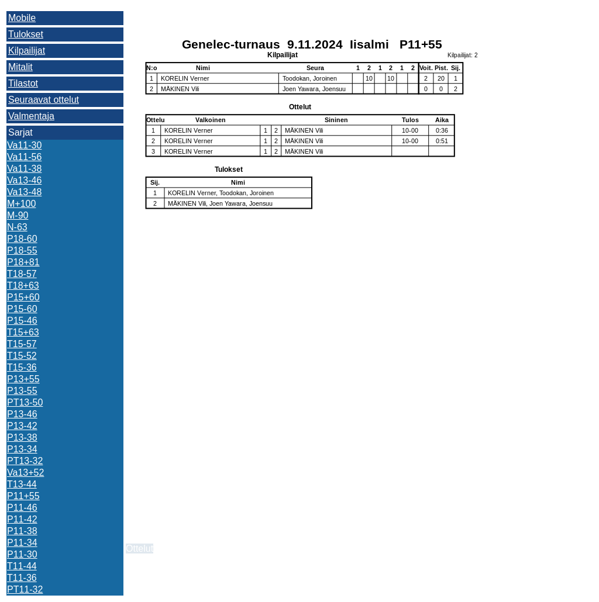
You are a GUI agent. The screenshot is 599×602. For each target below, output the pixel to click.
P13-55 (22, 391)
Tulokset (25, 34)
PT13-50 (25, 402)
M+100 (21, 204)
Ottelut (139, 548)
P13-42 (22, 426)
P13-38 (22, 437)
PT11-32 (25, 589)
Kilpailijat (26, 51)
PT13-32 (25, 461)
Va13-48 (24, 192)
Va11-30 (24, 145)
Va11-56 (24, 157)
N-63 (17, 227)
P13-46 (22, 414)
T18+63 (23, 285)
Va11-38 (24, 169)
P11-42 (22, 519)
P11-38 (22, 531)
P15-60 (22, 309)
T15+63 (23, 332)
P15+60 (23, 297)
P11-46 (22, 508)
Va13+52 (25, 473)
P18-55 (22, 250)
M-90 (17, 215)
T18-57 (22, 274)
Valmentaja (31, 116)
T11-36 (22, 578)
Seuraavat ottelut (43, 100)
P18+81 (23, 262)
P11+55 (23, 496)
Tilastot (23, 83)
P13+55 (23, 379)
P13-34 (22, 449)
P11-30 (22, 554)
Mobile (22, 18)
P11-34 (22, 543)
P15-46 (22, 321)
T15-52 (22, 356)
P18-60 (22, 239)
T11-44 (22, 566)
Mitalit (20, 67)
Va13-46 (24, 180)
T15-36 (22, 367)
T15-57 (22, 344)
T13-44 (22, 484)
